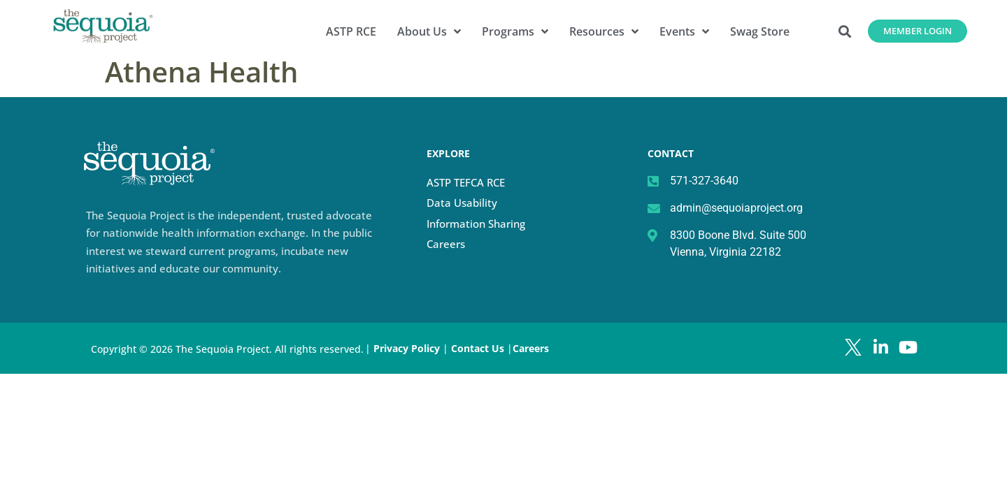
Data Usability (462, 203)
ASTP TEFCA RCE (466, 182)
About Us (429, 31)
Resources (603, 31)
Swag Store (760, 31)
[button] (845, 31)
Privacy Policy (406, 348)
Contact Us (479, 348)
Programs (515, 31)
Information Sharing (476, 224)
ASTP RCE (351, 31)
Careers (446, 244)
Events (684, 31)
